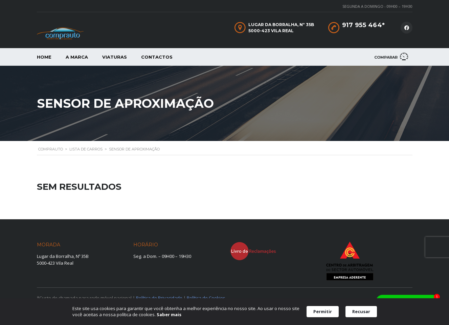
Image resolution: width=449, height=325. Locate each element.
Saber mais (169, 315)
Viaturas (114, 57)
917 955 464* (363, 25)
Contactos (157, 57)
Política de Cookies (206, 298)
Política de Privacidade (159, 298)
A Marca (77, 57)
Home (44, 57)
